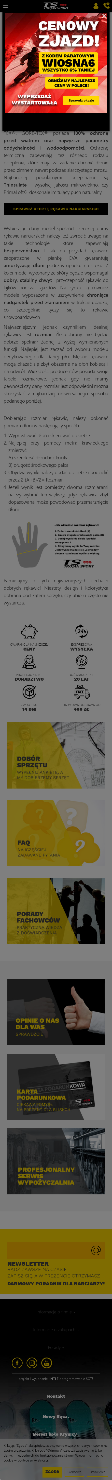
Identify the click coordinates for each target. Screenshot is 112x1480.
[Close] (104, 15)
